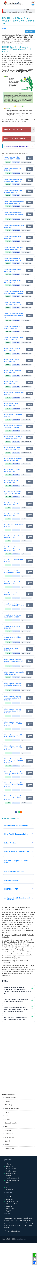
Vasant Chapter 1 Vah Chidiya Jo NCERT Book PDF (13, 375)
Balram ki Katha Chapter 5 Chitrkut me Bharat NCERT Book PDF (12, 748)
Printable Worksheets (12, 1217)
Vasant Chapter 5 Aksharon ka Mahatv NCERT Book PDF (14, 239)
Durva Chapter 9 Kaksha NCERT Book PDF (12, 386)
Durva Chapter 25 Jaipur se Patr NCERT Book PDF (13, 496)
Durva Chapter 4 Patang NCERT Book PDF (11, 441)
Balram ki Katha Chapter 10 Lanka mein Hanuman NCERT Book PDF (13, 822)
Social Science (9, 1185)
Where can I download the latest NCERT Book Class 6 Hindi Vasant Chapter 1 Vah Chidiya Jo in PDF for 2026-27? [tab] (17, 1027)
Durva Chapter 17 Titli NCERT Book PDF (13, 598)
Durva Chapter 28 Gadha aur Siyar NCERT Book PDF (13, 463)
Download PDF (30, 68)
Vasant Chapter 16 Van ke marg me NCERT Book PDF (13, 296)
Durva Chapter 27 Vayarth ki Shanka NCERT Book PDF (13, 474)
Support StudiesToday (12, 1238)
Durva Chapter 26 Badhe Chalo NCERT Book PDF (12, 485)
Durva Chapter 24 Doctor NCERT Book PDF (12, 507)
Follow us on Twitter (12, 1241)
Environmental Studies (12, 1145)
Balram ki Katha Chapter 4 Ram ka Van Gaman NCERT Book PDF (13, 761)
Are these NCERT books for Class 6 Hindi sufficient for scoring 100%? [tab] (15, 1055)
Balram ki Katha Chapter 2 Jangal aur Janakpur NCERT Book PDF (13, 785)
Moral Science (9, 1174)
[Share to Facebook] (16, 849)
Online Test (9, 1226)
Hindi (21, 10)
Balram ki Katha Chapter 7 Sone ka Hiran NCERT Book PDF (13, 722)
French (7, 1149)
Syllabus (8, 1201)
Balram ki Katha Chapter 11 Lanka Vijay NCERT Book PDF (13, 810)
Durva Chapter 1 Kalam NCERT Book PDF (11, 686)
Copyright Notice (11, 1248)
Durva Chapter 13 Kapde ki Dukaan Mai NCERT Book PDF (14, 642)
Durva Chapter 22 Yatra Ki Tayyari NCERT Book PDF (12, 530)
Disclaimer (9, 1243)
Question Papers (11, 1208)
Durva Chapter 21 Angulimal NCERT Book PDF (13, 541)
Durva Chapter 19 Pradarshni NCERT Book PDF (13, 574)
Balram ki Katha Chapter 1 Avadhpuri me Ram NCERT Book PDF (12, 834)
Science (7, 1181)
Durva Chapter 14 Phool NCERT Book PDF (11, 631)
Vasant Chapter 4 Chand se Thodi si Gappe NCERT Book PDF (13, 251)
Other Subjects (9, 1142)
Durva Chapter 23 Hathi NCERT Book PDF (11, 518)
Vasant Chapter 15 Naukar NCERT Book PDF (12, 307)
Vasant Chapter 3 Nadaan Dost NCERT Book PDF (14, 263)
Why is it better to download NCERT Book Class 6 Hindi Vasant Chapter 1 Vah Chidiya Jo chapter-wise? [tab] (16, 1046)
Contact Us (9, 1236)
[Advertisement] (18, 34)
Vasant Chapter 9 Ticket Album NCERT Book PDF (12, 195)
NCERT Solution (11, 1205)
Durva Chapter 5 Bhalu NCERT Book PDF (14, 430)
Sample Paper (10, 1203)
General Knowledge (11, 1160)
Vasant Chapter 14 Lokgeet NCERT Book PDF (12, 318)
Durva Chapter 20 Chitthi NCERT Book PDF (12, 552)
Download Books (11, 1210)
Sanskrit (7, 1178)
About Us (8, 1234)
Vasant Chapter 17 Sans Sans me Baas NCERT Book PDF (13, 285)
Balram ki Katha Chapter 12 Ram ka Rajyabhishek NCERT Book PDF (13, 798)
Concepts (9, 1212)
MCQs (8, 1224)
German (7, 1156)
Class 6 (16, 10)
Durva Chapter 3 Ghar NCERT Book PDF (13, 452)
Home (5, 10)
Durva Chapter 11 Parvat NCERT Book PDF (12, 664)
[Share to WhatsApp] (19, 849)
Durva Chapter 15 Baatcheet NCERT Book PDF (13, 620)
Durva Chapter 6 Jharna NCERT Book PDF (11, 419)
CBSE (11, 10)
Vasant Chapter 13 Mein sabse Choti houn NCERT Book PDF (14, 329)
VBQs (7, 1222)
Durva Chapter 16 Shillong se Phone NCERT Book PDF (13, 609)
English (7, 1138)
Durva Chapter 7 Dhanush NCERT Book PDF (12, 408)
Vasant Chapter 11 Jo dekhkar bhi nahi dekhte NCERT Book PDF (13, 352)
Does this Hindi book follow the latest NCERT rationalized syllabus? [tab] (16, 1037)
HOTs (7, 1219)
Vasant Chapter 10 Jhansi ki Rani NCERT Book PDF (13, 364)
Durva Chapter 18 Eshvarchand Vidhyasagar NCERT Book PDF (12, 586)
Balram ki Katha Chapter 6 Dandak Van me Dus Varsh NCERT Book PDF (12, 735)
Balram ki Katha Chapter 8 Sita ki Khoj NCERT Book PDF (14, 710)
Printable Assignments (12, 1215)
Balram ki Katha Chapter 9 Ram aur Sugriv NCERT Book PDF (13, 698)
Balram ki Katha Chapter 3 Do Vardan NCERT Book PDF (13, 773)
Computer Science (10, 1135)
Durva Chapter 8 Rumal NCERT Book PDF (11, 397)
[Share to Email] (21, 849)
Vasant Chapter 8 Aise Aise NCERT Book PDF (12, 206)
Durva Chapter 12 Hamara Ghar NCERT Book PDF (12, 653)
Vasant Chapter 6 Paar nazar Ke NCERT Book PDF (13, 228)
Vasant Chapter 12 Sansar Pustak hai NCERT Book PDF (13, 340)
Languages (8, 1167)
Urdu (6, 1153)
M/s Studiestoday (20, 1276)
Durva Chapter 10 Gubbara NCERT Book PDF (12, 675)
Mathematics (9, 1171)
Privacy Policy (10, 1245)
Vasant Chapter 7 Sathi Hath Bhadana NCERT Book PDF (13, 217)
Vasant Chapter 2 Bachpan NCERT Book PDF (12, 274)
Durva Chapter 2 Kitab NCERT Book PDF (13, 563)
